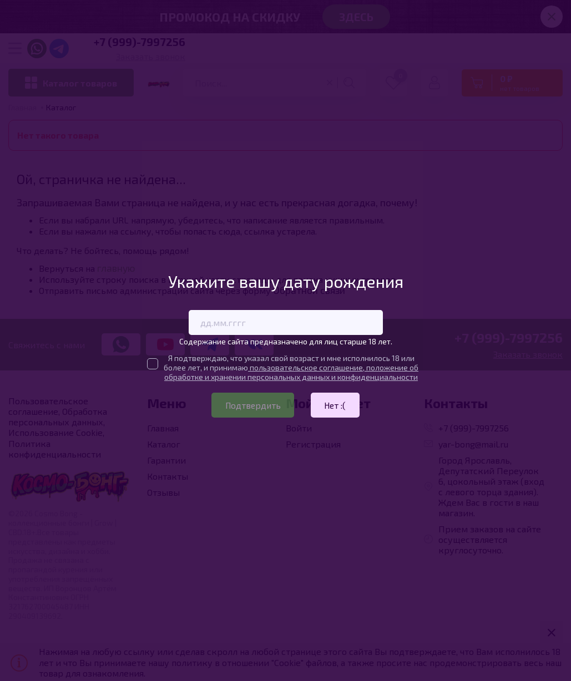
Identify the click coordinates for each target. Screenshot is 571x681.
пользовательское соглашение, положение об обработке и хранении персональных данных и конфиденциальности (291, 372)
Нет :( (336, 405)
